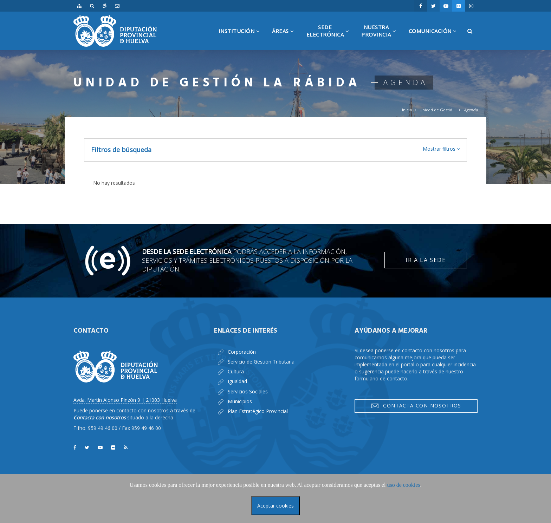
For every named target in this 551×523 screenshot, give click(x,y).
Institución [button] (242, 39)
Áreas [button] (285, 39)
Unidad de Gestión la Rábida (438, 109)
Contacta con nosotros (416, 405)
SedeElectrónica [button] (330, 37)
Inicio (407, 109)
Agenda (471, 109)
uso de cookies (403, 485)
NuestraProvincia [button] (381, 37)
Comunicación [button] (435, 39)
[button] (441, 148)
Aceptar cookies (275, 505)
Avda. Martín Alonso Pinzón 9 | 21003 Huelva (125, 400)
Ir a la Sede (426, 260)
